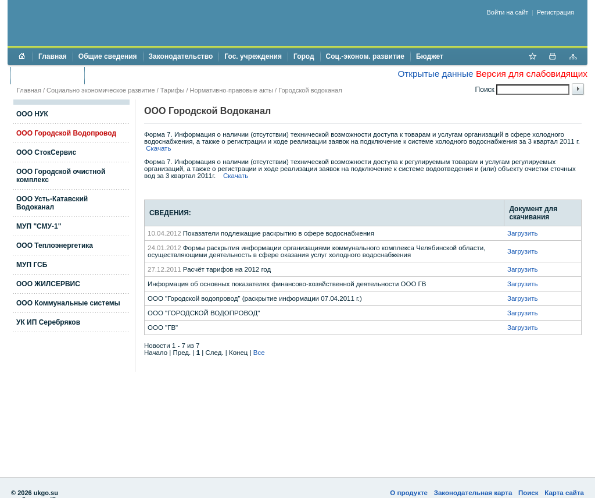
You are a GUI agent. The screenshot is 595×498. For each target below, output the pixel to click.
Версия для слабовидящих (531, 74)
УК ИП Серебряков (48, 322)
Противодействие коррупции (140, 75)
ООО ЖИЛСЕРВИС (48, 284)
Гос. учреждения (253, 56)
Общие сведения (107, 56)
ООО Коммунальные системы (68, 303)
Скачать (158, 148)
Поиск (528, 492)
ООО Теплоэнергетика (54, 245)
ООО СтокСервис (46, 152)
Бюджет (429, 56)
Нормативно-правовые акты (231, 90)
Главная (52, 56)
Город (303, 56)
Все (259, 352)
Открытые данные (435, 74)
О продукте (409, 492)
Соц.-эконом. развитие (365, 56)
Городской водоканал (310, 90)
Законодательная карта (473, 492)
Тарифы (172, 90)
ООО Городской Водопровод (66, 133)
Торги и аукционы (47, 75)
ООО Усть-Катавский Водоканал (52, 203)
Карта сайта (564, 492)
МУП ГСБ (31, 265)
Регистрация (555, 12)
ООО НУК (32, 114)
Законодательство (181, 56)
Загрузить (522, 233)
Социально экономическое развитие (100, 90)
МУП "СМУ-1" (38, 226)
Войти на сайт (508, 12)
